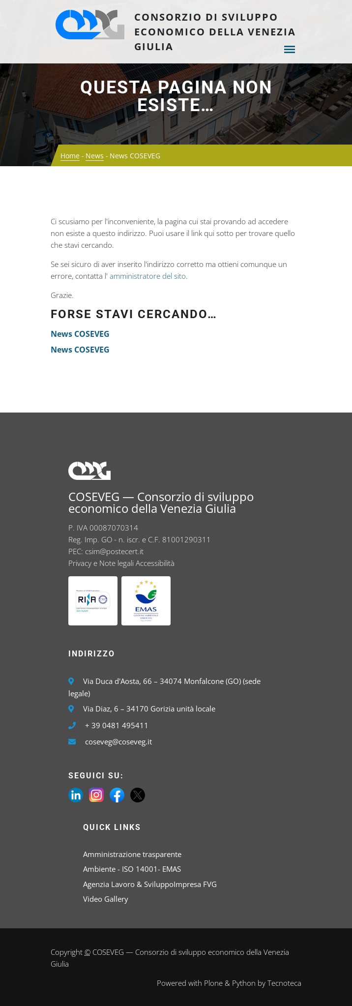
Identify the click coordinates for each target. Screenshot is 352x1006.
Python (244, 983)
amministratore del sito (148, 276)
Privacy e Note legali (101, 563)
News (95, 155)
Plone (213, 983)
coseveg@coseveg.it (118, 741)
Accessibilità (155, 563)
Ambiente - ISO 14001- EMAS (132, 869)
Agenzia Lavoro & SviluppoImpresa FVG (150, 884)
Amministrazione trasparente (132, 854)
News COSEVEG (80, 333)
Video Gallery (105, 899)
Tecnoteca (284, 983)
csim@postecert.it (114, 551)
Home (70, 155)
